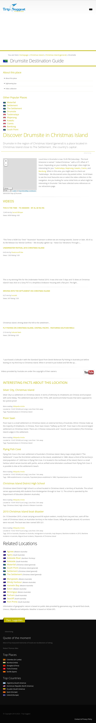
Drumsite (11, 111)
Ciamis (10, 123)
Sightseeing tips (11, 83)
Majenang (12, 117)
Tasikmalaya (13, 114)
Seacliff (16, 598)
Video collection (11, 89)
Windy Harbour (21, 582)
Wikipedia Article (19, 406)
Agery (16, 554)
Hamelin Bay (20, 585)
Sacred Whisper (17, 212)
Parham (17, 595)
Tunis (10, 669)
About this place (11, 78)
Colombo (12, 660)
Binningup (19, 591)
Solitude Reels (16, 332)
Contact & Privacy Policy (83, 719)
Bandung (11, 126)
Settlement (12, 105)
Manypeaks (19, 578)
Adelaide (17, 561)
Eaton (16, 588)
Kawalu (10, 120)
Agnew (17, 551)
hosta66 (14, 295)
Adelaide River (21, 558)
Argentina (14, 683)
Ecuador (14, 689)
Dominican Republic (18, 686)
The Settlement (14, 108)
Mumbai (10, 663)
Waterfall (11, 102)
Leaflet (14, 191)
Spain (10, 692)
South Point (12, 129)
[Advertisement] (48, 32)
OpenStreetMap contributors (27, 191)
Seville (10, 672)
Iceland (11, 695)
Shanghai (11, 666)
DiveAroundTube (17, 252)
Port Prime (18, 601)
